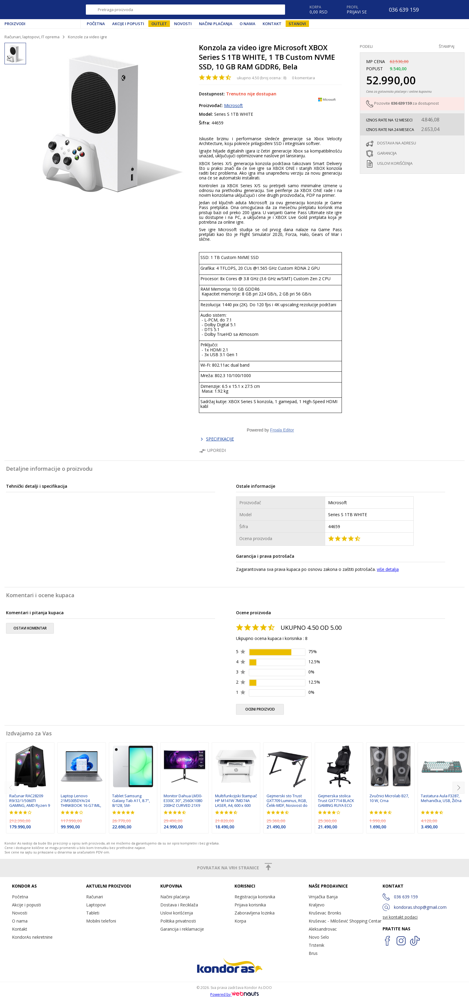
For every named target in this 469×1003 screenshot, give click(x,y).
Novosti (183, 23)
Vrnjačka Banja (323, 897)
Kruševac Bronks (325, 913)
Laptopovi (96, 905)
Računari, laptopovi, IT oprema (32, 36)
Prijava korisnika (250, 905)
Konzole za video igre (87, 36)
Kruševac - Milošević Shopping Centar (345, 921)
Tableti (92, 913)
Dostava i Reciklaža (179, 905)
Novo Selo (319, 937)
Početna (96, 23)
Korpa (240, 921)
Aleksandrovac (323, 929)
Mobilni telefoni (101, 921)
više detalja (388, 569)
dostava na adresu (396, 143)
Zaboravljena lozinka (254, 913)
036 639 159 (401, 103)
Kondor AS (31, 9)
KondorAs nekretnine (32, 937)
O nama (247, 23)
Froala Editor (282, 430)
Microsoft (233, 105)
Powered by (234, 994)
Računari (94, 897)
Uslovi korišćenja (176, 913)
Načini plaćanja (215, 23)
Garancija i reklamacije (182, 929)
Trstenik (316, 945)
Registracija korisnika (254, 897)
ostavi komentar (30, 628)
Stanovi (297, 23)
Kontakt (272, 23)
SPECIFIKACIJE (220, 439)
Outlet (159, 23)
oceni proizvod (260, 709)
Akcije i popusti (128, 23)
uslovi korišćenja (394, 163)
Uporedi (212, 450)
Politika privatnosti (178, 921)
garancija (387, 153)
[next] (459, 788)
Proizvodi (14, 23)
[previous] (10, 788)
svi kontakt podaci (400, 917)
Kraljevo (317, 905)
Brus (313, 953)
